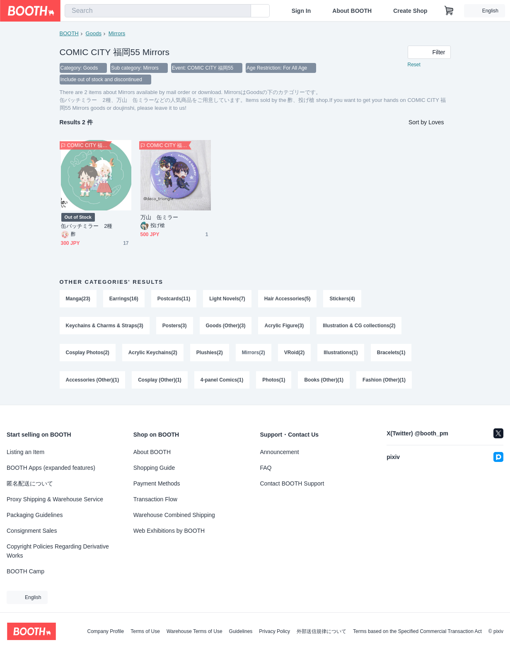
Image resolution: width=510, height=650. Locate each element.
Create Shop (410, 11)
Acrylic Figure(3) (284, 326)
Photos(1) (273, 381)
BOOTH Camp (25, 571)
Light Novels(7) (227, 299)
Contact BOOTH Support (292, 483)
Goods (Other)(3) (226, 326)
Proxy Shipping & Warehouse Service (55, 499)
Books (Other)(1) (324, 381)
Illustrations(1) (341, 353)
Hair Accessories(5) (287, 299)
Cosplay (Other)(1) (159, 381)
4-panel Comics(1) (222, 381)
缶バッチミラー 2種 (87, 226)
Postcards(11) (173, 299)
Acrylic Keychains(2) (152, 353)
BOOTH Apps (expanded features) (51, 467)
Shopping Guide (154, 467)
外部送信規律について (321, 631)
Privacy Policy (274, 631)
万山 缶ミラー (159, 217)
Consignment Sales (32, 530)
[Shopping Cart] (449, 11)
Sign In (301, 11)
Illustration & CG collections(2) (359, 326)
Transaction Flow (155, 499)
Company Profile (105, 631)
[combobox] (158, 10)
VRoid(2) (294, 353)
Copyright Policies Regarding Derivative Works (58, 551)
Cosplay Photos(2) (87, 353)
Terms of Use (145, 631)
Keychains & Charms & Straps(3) (104, 326)
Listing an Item (25, 452)
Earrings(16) (123, 299)
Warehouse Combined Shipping (174, 515)
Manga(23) (78, 299)
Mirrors (117, 33)
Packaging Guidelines (35, 515)
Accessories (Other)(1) (92, 381)
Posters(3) (174, 326)
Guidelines (241, 631)
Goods (94, 33)
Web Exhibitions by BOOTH (169, 530)
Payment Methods (156, 483)
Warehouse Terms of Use (194, 631)
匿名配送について (30, 483)
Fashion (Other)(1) (384, 381)
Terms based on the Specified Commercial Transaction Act (417, 631)
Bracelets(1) (391, 353)
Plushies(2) (209, 353)
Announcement (279, 452)
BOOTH (69, 33)
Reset (414, 65)
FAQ (266, 467)
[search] (243, 11)
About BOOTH (352, 11)
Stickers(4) (342, 299)
